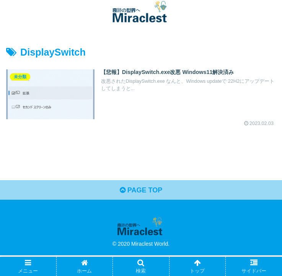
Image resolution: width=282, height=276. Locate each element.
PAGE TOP (141, 190)
